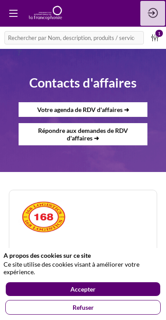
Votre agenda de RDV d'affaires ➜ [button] (83, 109)
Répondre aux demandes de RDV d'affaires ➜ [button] (83, 134)
